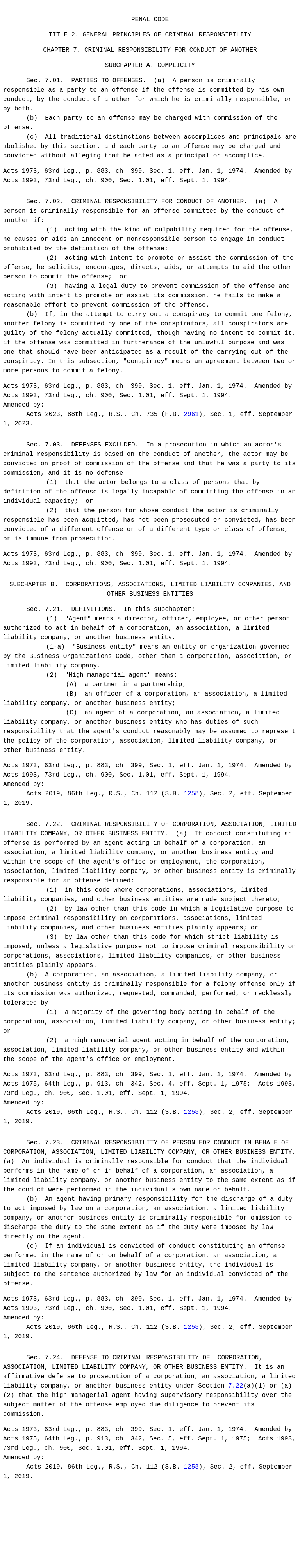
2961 (191, 426)
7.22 (235, 1415)
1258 (191, 813)
